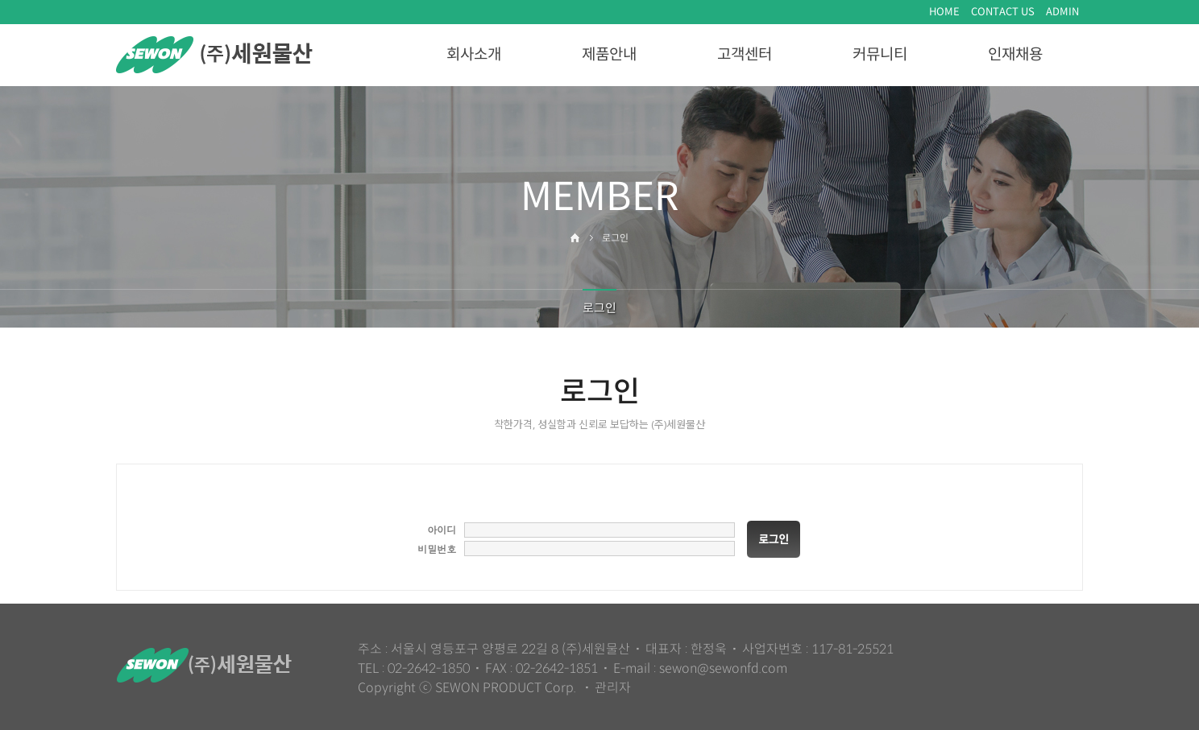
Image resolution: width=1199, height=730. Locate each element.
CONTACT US (1003, 12)
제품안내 (609, 54)
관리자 (613, 687)
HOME (944, 12)
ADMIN (1062, 12)
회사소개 (473, 54)
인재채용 (1015, 54)
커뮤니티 (880, 54)
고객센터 (744, 54)
